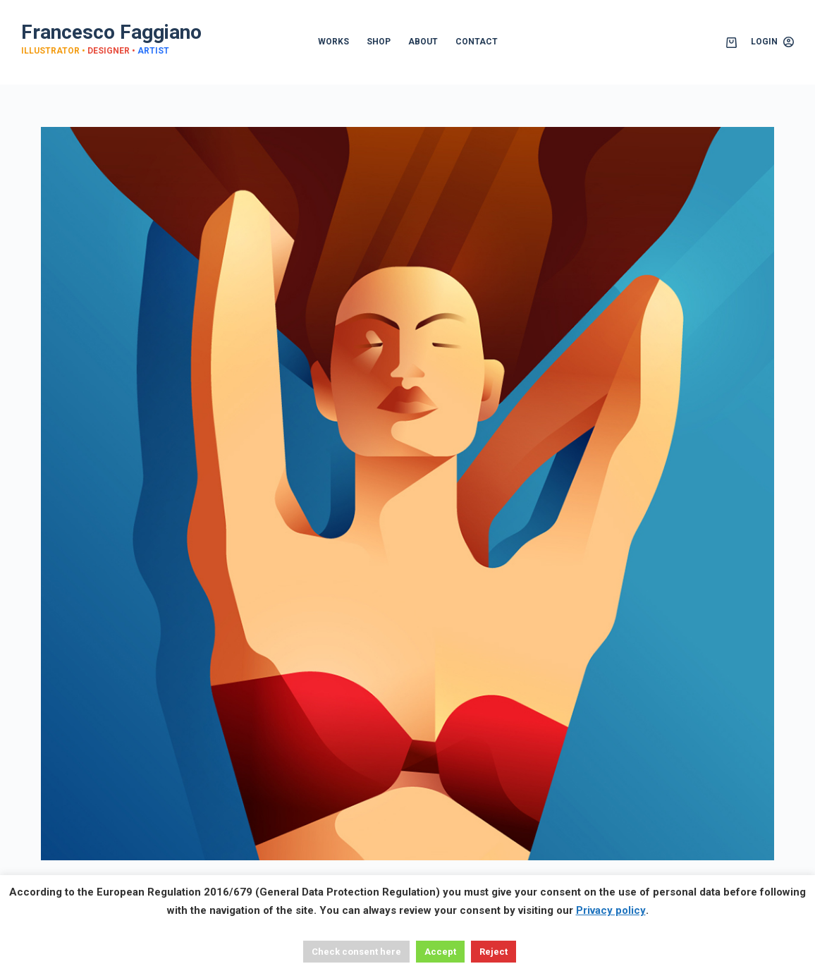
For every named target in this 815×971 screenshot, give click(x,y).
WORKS (333, 42)
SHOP (379, 42)
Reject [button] (493, 951)
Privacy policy (611, 910)
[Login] (772, 42)
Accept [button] (440, 951)
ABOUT (423, 42)
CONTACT (476, 42)
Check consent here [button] (356, 951)
